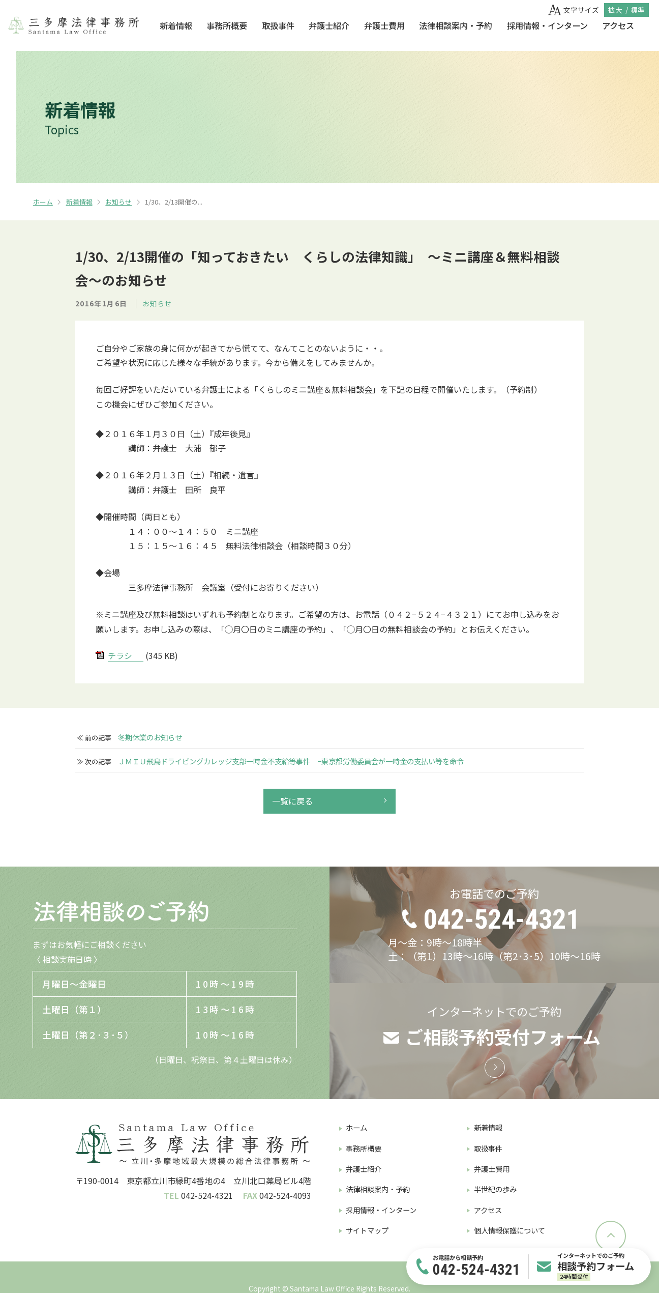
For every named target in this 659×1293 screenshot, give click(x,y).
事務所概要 (226, 25)
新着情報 (176, 25)
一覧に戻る (292, 801)
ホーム (43, 202)
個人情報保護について (509, 1230)
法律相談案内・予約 (455, 25)
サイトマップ (367, 1230)
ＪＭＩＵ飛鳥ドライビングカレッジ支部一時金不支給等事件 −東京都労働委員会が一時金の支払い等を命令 (291, 761)
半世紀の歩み (495, 1189)
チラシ (120, 655)
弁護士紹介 (329, 25)
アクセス (618, 25)
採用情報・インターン (547, 25)
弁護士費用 (384, 25)
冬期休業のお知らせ (150, 737)
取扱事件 (278, 25)
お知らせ (118, 202)
